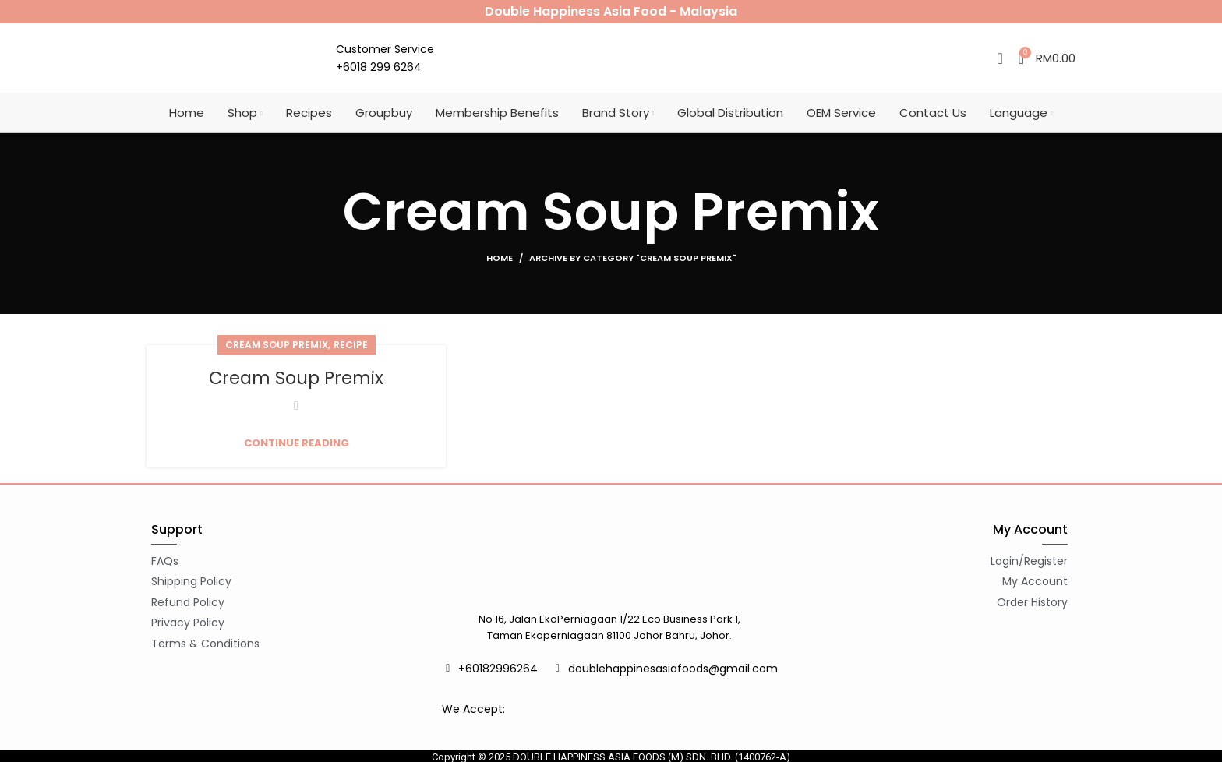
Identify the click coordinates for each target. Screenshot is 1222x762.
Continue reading (296, 455)
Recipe (351, 356)
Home (499, 269)
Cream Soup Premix (276, 356)
